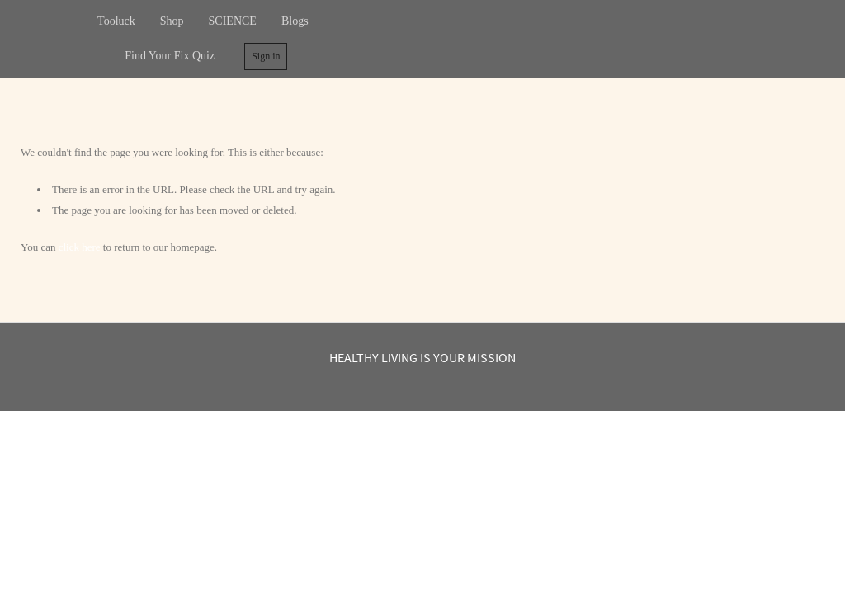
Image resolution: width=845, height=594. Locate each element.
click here (80, 247)
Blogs (295, 21)
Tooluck (116, 21)
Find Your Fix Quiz (170, 56)
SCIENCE (233, 21)
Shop (172, 21)
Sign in (266, 56)
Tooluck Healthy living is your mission (584, 39)
